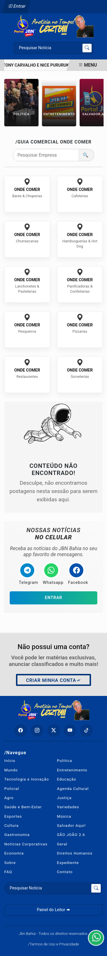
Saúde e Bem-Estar (23, 807)
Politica (64, 760)
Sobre (10, 862)
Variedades (68, 807)
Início (9, 760)
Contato (65, 871)
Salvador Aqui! (71, 825)
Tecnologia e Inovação (26, 779)
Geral (62, 844)
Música (64, 816)
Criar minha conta (53, 680)
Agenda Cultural (73, 788)
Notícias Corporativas (25, 844)
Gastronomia (17, 834)
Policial (11, 788)
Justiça (64, 797)
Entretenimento (72, 770)
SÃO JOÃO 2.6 (71, 834)
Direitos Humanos (74, 853)
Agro (9, 797)
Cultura (11, 825)
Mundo (11, 770)
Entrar (16, 6)
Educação (66, 779)
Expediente (68, 862)
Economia (14, 853)
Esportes (13, 816)
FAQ (8, 871)
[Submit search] (87, 48)
